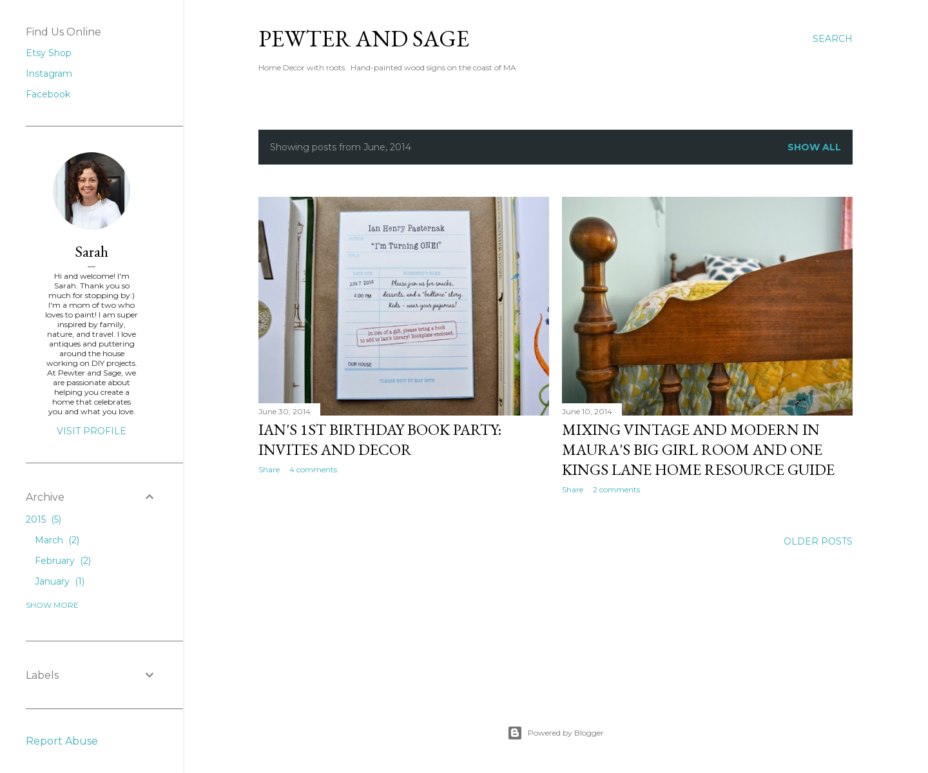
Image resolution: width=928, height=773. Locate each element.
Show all (814, 147)
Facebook (48, 94)
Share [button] (269, 469)
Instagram (49, 73)
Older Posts (818, 541)
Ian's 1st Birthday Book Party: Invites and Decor (379, 439)
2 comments (616, 489)
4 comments (313, 469)
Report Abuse (62, 741)
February (63, 561)
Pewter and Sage (363, 38)
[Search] (833, 38)
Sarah (91, 251)
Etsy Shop (49, 53)
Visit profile (91, 431)
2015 (43, 519)
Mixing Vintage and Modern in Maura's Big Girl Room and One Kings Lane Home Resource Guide (698, 449)
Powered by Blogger (555, 733)
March (57, 540)
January (59, 581)
